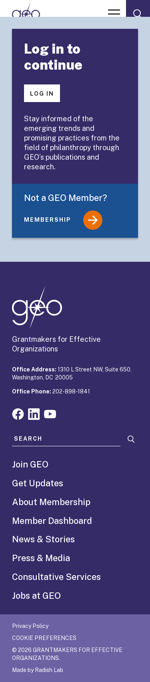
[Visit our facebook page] (18, 413)
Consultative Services (56, 577)
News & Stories (43, 539)
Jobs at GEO (36, 595)
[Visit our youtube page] (50, 413)
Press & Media (41, 558)
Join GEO (30, 464)
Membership (63, 220)
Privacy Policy (30, 626)
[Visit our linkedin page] (34, 413)
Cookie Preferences (44, 638)
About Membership (51, 502)
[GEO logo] (26, 14)
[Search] (131, 439)
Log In (42, 93)
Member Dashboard (52, 521)
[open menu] (114, 14)
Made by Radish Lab (37, 670)
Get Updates (37, 483)
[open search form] (138, 14)
